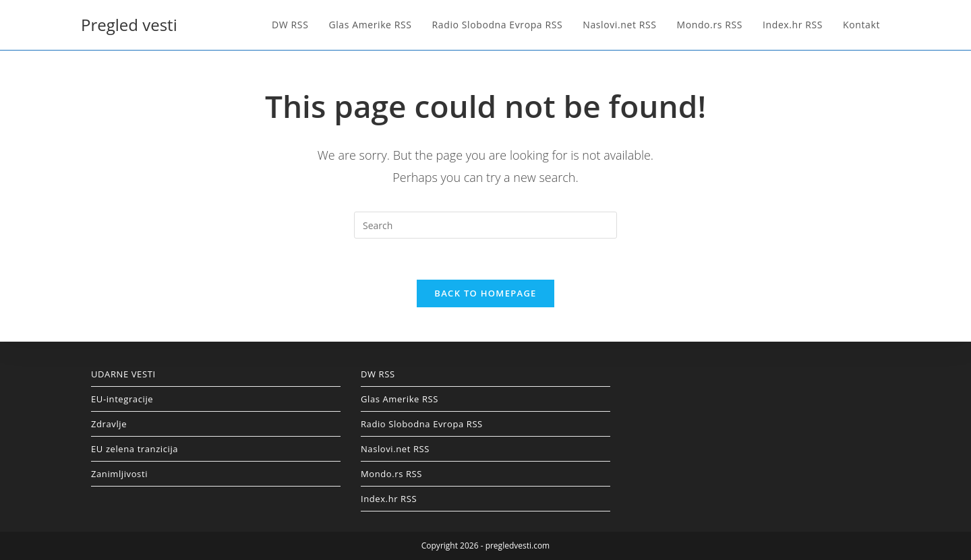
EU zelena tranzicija (134, 449)
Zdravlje (109, 424)
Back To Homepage (485, 293)
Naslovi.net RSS (395, 449)
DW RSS (378, 374)
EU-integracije (122, 399)
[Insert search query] (485, 225)
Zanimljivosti (119, 474)
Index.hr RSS (389, 499)
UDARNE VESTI (123, 374)
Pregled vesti (129, 24)
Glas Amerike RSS (399, 399)
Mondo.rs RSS (391, 474)
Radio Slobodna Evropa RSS (422, 424)
